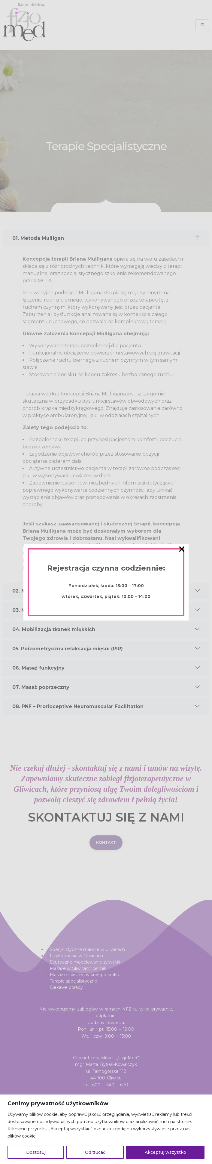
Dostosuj (36, 1152)
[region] (106, 1129)
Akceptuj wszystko (165, 1152)
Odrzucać (95, 1152)
